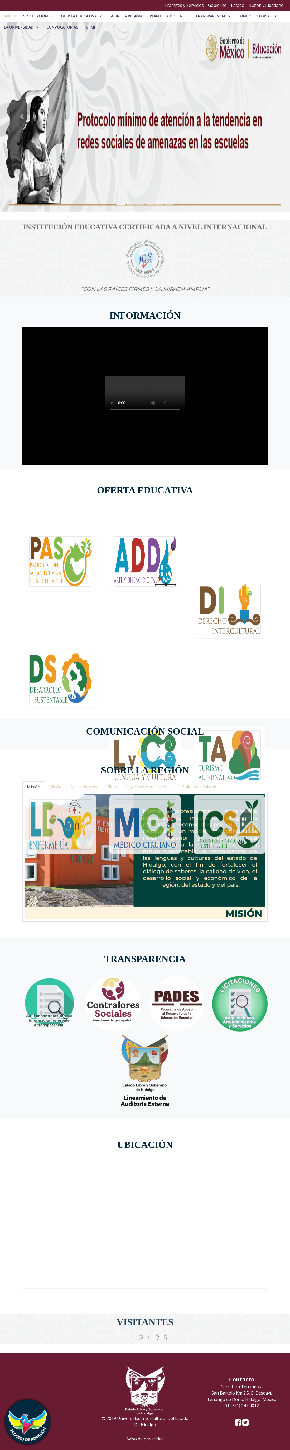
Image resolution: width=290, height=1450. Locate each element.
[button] (21, 117)
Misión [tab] (33, 787)
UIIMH (91, 27)
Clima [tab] (111, 787)
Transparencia (210, 15)
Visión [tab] (55, 787)
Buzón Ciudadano (266, 5)
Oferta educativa (79, 15)
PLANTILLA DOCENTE (168, 15)
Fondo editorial (255, 15)
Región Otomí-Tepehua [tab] (149, 787)
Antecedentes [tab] (83, 787)
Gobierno (217, 5)
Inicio (9, 15)
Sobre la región (126, 15)
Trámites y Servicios (184, 5)
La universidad (18, 27)
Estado (237, 5)
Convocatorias (62, 27)
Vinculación (35, 15)
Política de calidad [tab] (199, 787)
